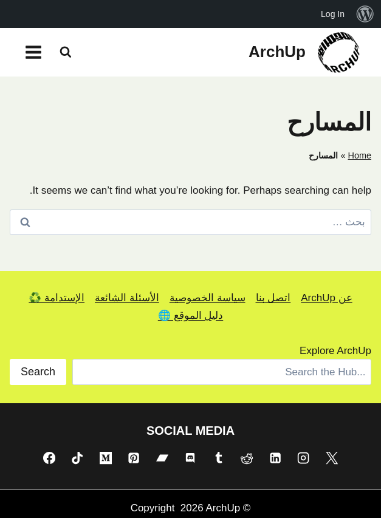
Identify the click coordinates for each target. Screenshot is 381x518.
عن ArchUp (326, 298)
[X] (332, 458)
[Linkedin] (275, 458)
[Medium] (106, 458)
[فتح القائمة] (33, 51)
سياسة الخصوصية (207, 298)
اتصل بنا (273, 298)
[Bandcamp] (162, 458)
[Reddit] (247, 458)
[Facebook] (49, 458)
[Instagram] (303, 458)
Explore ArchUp (335, 350)
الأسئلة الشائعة (127, 298)
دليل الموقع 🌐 (190, 315)
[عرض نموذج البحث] (65, 52)
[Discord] (190, 458)
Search (38, 372)
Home (359, 155)
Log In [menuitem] (333, 14)
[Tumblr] (219, 458)
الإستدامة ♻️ (56, 298)
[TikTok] (77, 458)
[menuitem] (365, 14)
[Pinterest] (134, 458)
